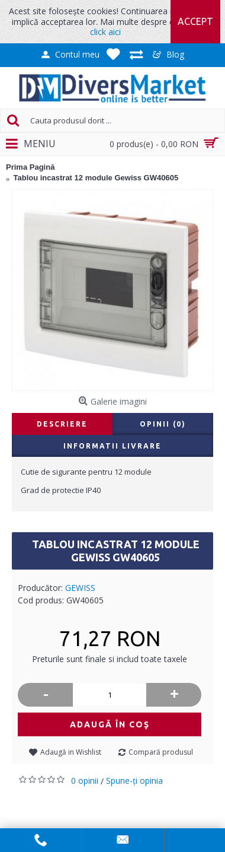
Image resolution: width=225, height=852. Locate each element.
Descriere (62, 424)
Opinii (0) (163, 424)
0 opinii (84, 780)
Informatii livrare (112, 446)
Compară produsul (160, 752)
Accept (195, 21)
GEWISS (80, 587)
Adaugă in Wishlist (70, 752)
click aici (105, 31)
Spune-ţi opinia (134, 780)
